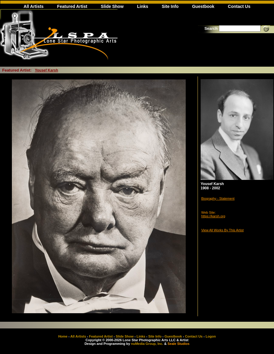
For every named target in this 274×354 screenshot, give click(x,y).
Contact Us (239, 6)
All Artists (34, 6)
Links (142, 6)
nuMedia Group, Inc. (147, 343)
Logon (211, 336)
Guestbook (203, 6)
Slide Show (112, 6)
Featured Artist (72, 6)
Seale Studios (178, 343)
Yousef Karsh (46, 70)
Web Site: (208, 212)
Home (63, 336)
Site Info (170, 6)
